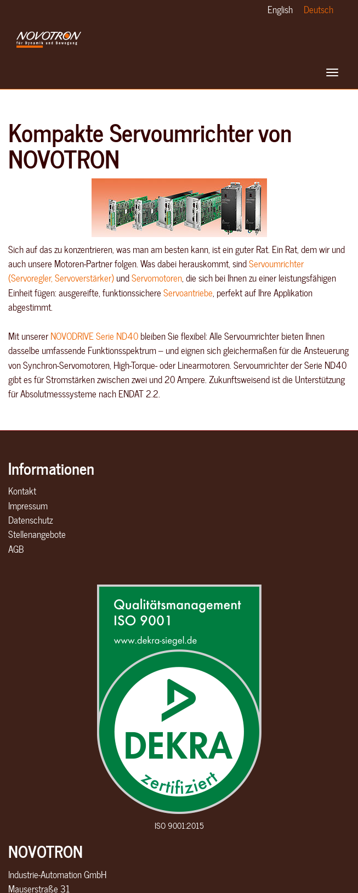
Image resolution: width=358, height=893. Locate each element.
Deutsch (318, 9)
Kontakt (22, 490)
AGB (16, 549)
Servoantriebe (188, 292)
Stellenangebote (37, 534)
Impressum (28, 505)
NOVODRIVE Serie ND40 (94, 336)
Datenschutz (30, 519)
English (280, 9)
